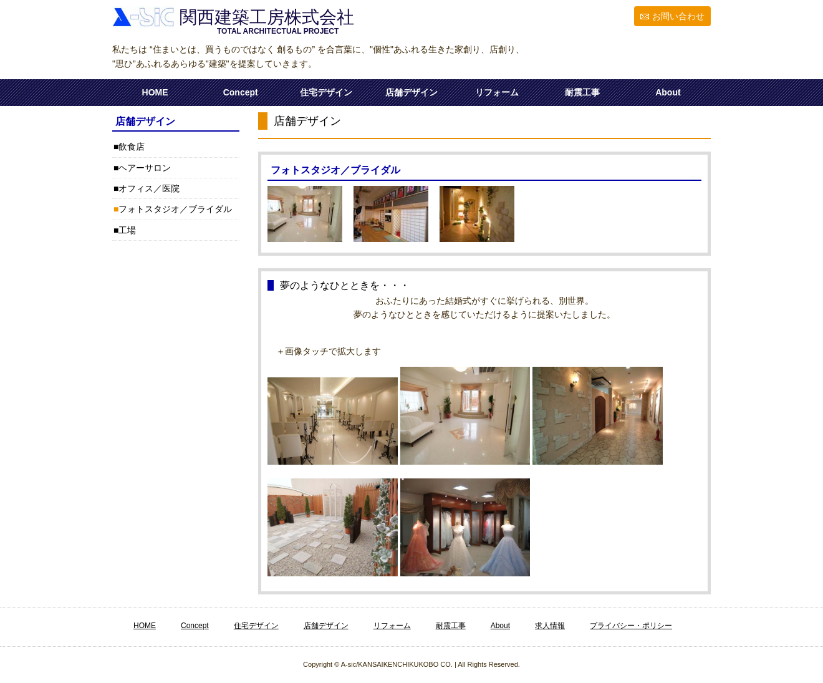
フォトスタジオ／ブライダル (175, 209)
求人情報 (550, 625)
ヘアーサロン (144, 168)
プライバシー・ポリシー (631, 625)
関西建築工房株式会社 (264, 17)
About (667, 92)
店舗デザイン (411, 92)
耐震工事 (582, 92)
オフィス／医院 (149, 188)
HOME (155, 92)
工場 (127, 230)
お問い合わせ (678, 16)
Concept (240, 92)
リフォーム (497, 92)
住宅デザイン (326, 92)
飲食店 (131, 147)
